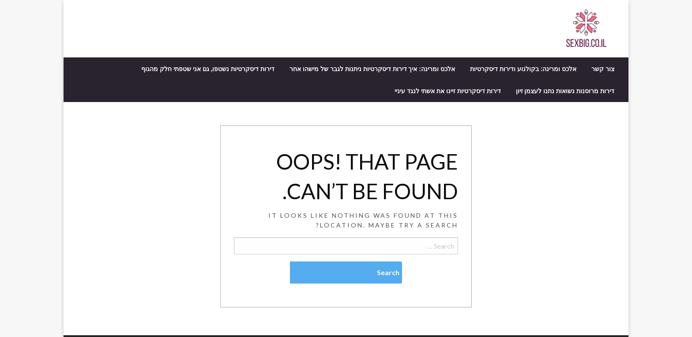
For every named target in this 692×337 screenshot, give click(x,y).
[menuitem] (603, 69)
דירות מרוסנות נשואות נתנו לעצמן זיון (565, 91)
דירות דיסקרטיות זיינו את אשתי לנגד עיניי (447, 91)
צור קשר (602, 68)
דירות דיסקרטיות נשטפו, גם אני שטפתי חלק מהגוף (208, 68)
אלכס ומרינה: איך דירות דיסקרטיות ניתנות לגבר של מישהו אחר (372, 68)
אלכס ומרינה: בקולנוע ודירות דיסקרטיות (523, 68)
